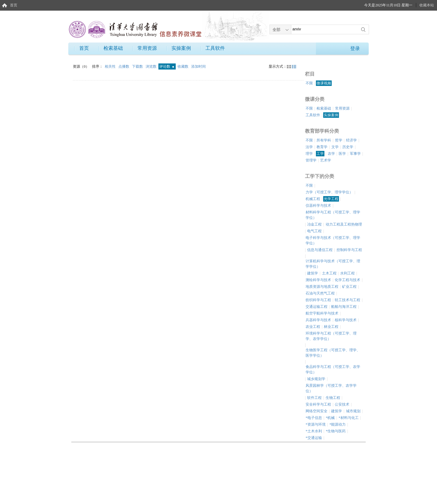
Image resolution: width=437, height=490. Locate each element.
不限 (309, 83)
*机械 (330, 418)
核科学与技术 (346, 320)
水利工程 (347, 273)
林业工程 (331, 327)
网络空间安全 (316, 411)
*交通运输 (314, 438)
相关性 (111, 66)
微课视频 (324, 83)
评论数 (166, 66)
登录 (355, 48)
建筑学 (312, 273)
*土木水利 (314, 431)
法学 (309, 147)
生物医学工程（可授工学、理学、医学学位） (333, 353)
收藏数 (183, 66)
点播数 (124, 66)
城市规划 (353, 411)
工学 (320, 153)
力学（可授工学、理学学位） (329, 192)
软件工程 (314, 398)
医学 (342, 153)
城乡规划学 (316, 379)
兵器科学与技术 (318, 320)
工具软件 (215, 48)
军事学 (355, 153)
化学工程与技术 (347, 280)
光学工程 (331, 199)
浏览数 (152, 66)
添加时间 (198, 66)
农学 (331, 153)
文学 (335, 147)
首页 (13, 5)
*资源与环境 (316, 424)
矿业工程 (349, 286)
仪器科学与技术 (318, 205)
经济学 (351, 140)
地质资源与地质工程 (322, 286)
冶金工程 (314, 224)
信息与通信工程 (320, 250)
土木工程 (329, 273)
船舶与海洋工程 (344, 307)
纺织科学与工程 (318, 300)
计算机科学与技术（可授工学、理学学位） (333, 264)
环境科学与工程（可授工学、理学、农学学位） (331, 336)
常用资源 (147, 48)
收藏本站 (426, 5)
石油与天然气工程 (320, 293)
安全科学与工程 (318, 404)
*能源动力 (337, 424)
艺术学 (325, 160)
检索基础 (113, 48)
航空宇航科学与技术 (322, 313)
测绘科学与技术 (318, 280)
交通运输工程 (316, 307)
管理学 (311, 160)
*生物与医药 (336, 431)
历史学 (347, 147)
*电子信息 (314, 418)
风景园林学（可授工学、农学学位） (331, 388)
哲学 (338, 140)
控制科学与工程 (349, 250)
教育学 (322, 147)
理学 (309, 153)
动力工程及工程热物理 (344, 224)
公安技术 (342, 404)
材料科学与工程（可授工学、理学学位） (333, 215)
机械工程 (313, 199)
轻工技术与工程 (347, 300)
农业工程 (313, 327)
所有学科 (324, 140)
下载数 (138, 66)
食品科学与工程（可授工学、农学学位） (333, 369)
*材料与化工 (349, 418)
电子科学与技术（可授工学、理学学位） (333, 240)
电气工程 (314, 231)
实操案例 (181, 48)
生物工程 (333, 398)
